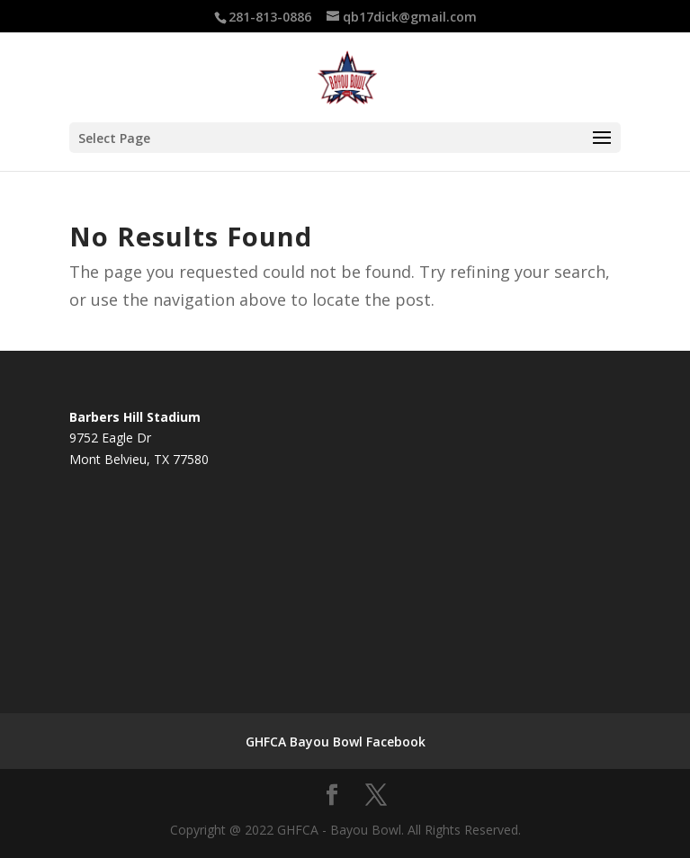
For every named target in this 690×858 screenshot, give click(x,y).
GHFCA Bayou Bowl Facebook (336, 741)
